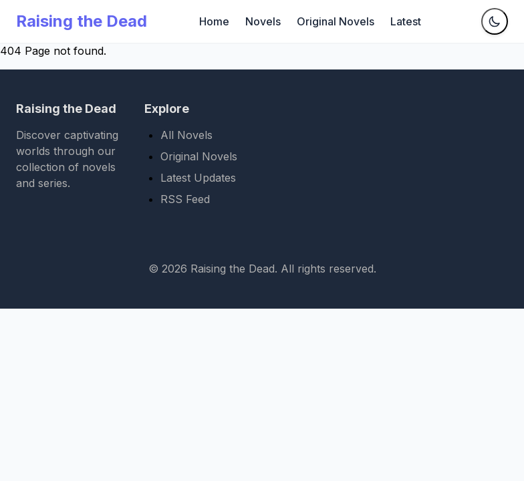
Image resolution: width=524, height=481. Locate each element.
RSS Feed (185, 199)
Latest (405, 21)
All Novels (186, 135)
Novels (263, 21)
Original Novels (335, 21)
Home (214, 21)
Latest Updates (198, 177)
